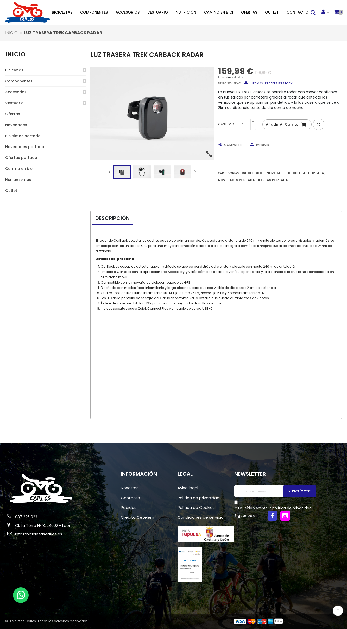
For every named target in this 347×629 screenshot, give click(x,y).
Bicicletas (62, 12)
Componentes (94, 12)
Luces (259, 173)
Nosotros (129, 488)
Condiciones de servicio (201, 517)
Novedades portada (24, 146)
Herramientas (18, 179)
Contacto (297, 12)
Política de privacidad (198, 497)
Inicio (15, 54)
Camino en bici (218, 12)
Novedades (16, 124)
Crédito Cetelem (137, 517)
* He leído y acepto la (273, 508)
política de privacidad (292, 508)
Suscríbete (299, 491)
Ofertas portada (21, 157)
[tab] (116, 218)
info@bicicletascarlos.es (38, 534)
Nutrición (186, 12)
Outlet (272, 12)
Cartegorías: (229, 173)
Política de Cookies (196, 507)
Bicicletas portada (23, 135)
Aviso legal (188, 488)
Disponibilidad (229, 83)
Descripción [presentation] (112, 218)
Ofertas (249, 12)
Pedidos (128, 507)
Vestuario (157, 12)
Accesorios (128, 12)
